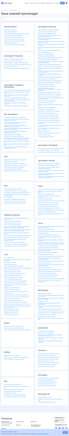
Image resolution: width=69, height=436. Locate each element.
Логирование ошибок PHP (10, 393)
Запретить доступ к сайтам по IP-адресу (47, 314)
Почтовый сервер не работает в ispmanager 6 (48, 252)
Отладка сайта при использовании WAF (46, 316)
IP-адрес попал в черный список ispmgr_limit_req (48, 133)
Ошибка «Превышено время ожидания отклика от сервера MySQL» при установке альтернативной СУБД (17, 230)
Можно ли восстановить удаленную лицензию (14, 40)
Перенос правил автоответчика (45, 262)
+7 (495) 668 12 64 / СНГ (61, 425)
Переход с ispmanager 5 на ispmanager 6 (47, 78)
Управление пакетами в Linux (10, 264)
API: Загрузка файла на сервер (44, 397)
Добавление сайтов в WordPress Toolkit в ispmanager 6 (16, 170)
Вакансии (18, 425)
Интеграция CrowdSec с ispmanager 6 (46, 383)
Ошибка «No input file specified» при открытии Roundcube (50, 256)
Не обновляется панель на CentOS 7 (12, 298)
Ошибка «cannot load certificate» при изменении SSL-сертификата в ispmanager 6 (15, 132)
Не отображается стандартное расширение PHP (14, 394)
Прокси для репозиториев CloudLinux (46, 366)
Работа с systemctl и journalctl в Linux (12, 269)
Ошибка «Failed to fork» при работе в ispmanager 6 (15, 280)
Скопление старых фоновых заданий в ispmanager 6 (49, 64)
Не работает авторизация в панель (45, 102)
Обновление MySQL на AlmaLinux (11, 309)
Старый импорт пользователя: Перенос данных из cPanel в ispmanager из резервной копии (51, 174)
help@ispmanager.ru (60, 417)
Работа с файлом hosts (9, 257)
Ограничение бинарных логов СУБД (12, 223)
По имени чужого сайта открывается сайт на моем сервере (51, 189)
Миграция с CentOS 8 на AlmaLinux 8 (12, 287)
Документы (34, 421)
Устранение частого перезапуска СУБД (12, 221)
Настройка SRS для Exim (43, 233)
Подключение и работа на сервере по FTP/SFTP (14, 273)
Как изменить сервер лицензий (11, 66)
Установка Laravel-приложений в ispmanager (48, 206)
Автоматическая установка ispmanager (6, 422)
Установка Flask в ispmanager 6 (11, 161)
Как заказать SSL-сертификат (10, 29)
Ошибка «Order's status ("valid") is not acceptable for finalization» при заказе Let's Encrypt (15, 126)
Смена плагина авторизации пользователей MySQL (15, 246)
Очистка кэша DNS (8, 197)
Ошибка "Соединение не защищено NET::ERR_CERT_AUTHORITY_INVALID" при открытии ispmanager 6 (49, 89)
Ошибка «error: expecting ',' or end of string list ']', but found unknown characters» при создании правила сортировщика (51, 243)
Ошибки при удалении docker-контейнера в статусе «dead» (17, 329)
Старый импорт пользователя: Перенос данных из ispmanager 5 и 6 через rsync (49, 168)
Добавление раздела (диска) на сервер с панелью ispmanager (17, 268)
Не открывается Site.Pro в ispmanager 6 (46, 113)
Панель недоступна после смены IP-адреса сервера (49, 50)
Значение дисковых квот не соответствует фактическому (16, 296)
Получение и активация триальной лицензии (14, 39)
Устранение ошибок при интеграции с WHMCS (48, 378)
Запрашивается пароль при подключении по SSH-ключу (16, 295)
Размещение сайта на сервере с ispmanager (47, 59)
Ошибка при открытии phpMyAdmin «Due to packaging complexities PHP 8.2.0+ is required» (50, 335)
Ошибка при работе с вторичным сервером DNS (14, 201)
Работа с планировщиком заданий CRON (13, 279)
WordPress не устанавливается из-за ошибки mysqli (15, 165)
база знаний (7, 3)
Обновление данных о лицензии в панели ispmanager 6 (16, 62)
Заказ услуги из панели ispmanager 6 (46, 54)
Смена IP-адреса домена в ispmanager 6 (46, 86)
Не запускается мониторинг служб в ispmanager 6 (49, 111)
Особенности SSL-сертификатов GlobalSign (13, 136)
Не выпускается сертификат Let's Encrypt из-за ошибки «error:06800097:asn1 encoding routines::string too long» (16, 138)
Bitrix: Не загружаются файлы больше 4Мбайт (14, 167)
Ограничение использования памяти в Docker (14, 328)
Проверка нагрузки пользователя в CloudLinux (48, 359)
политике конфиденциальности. (42, 433)
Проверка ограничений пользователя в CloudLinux (49, 357)
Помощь (57, 3)
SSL (35, 3)
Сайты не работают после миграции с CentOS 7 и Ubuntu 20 (17, 304)
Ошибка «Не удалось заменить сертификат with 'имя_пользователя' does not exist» (14, 123)
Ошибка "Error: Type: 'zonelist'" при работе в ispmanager (50, 66)
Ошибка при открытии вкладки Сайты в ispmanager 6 (49, 82)
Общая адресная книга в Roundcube (46, 229)
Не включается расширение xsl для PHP (12, 391)
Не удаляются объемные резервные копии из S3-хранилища (17, 90)
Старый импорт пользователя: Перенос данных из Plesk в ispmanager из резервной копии (50, 177)
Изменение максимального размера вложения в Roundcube (51, 231)
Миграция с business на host (44, 131)
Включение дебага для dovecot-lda (45, 254)
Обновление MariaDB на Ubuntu (11, 314)
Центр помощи (19, 421)
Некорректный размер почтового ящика (47, 273)
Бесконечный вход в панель (44, 134)
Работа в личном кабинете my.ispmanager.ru (13, 37)
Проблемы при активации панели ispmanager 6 (14, 59)
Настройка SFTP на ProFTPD (10, 262)
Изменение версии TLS (43, 301)
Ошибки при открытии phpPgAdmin (46, 333)
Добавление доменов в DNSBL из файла (46, 33)
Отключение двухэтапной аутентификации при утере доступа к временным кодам (49, 36)
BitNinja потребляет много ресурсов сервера (14, 359)
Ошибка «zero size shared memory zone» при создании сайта (51, 200)
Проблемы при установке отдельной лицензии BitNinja (16, 357)
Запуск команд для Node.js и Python (46, 194)
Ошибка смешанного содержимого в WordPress (14, 163)
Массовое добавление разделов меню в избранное (49, 120)
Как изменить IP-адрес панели (44, 52)
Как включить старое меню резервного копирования (15, 98)
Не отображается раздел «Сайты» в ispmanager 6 (49, 150)
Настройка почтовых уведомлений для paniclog (48, 235)
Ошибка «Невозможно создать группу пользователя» (16, 302)
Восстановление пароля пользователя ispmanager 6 (49, 96)
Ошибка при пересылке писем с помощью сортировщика (50, 261)
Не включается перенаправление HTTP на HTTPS (49, 208)
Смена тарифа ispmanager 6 (10, 31)
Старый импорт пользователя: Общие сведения (48, 165)
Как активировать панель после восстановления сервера (16, 68)
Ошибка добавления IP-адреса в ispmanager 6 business (50, 80)
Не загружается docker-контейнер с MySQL (13, 326)
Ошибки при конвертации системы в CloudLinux (48, 362)
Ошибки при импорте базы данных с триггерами (48, 163)
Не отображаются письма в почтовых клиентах (48, 245)
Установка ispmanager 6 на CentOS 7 (46, 136)
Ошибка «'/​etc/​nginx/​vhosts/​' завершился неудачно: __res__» (51, 310)
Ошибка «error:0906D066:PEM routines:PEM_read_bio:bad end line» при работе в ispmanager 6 (17, 129)
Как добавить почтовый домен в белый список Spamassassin (51, 278)
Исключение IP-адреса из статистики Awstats (48, 204)
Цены (38, 3)
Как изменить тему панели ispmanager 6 (47, 100)
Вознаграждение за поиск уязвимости (36, 425)
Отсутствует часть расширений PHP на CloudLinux (15, 396)
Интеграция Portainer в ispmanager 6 (46, 380)
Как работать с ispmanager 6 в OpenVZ (46, 55)
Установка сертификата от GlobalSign (12, 134)
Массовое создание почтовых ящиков (46, 276)
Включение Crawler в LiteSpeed (44, 293)
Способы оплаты (5, 425)
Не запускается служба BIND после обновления (14, 199)
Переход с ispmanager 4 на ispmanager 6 (47, 107)
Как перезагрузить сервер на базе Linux (13, 275)
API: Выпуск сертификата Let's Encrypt (46, 402)
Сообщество (43, 3)
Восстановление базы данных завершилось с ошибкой (16, 237)
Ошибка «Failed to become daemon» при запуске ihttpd (50, 309)
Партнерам (48, 3)
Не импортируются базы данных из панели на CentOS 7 (16, 244)
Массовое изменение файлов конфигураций (14, 266)
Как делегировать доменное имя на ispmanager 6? (15, 203)
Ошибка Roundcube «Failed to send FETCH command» (49, 271)
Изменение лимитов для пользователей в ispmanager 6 (50, 77)
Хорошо (65, 432)
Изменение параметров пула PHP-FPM (12, 384)
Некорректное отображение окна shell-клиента (48, 118)
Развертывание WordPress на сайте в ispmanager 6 (15, 159)
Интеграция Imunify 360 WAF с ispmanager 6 (47, 381)
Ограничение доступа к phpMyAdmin (46, 331)
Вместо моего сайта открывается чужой (47, 211)
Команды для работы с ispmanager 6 (46, 84)
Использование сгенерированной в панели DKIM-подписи (17, 192)
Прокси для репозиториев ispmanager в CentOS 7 (15, 282)
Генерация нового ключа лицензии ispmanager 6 (14, 44)
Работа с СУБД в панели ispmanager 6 (12, 224)
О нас (53, 3)
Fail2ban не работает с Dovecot (45, 267)
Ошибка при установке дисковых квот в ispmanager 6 (16, 291)
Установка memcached (9, 293)
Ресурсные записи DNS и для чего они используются (15, 190)
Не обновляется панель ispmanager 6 (46, 109)
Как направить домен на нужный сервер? (13, 189)
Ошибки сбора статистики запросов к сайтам (48, 202)
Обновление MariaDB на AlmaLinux (11, 310)
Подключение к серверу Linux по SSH (12, 271)
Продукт (27, 3)
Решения (31, 3)
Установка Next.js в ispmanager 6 (45, 198)
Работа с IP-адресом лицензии (10, 42)
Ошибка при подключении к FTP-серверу (13, 277)
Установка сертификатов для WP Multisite (13, 169)
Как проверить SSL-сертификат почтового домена (15, 117)
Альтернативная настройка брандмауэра (47, 31)
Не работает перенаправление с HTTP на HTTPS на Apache (51, 210)
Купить (62, 3)
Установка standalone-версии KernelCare (47, 364)
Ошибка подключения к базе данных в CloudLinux (49, 353)
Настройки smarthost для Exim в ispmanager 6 (48, 275)
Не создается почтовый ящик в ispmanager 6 (48, 247)
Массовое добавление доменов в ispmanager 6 (48, 29)
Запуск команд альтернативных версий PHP (13, 389)
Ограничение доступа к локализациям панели (48, 116)
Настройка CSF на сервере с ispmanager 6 (47, 385)
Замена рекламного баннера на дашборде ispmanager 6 (50, 57)
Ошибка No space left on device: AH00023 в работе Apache (50, 312)
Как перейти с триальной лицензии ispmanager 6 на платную (17, 64)
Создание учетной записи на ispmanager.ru (13, 35)
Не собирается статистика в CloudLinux (46, 355)
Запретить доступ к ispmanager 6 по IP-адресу (48, 114)
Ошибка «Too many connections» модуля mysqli (14, 242)
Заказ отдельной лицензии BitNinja (11, 355)
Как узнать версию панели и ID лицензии (13, 60)
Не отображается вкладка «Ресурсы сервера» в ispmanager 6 (51, 148)
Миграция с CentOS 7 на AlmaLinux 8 (12, 289)
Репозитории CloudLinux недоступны (46, 361)
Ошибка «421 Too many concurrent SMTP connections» (50, 269)
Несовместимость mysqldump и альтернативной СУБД (16, 105)
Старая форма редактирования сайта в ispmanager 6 (49, 94)
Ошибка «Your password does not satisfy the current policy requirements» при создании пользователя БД (16, 227)
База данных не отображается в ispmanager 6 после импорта (17, 235)
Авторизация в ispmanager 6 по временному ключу (49, 92)
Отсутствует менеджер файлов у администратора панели (50, 152)
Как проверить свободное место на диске (13, 300)
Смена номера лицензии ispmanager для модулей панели (16, 33)
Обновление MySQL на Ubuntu (10, 312)
